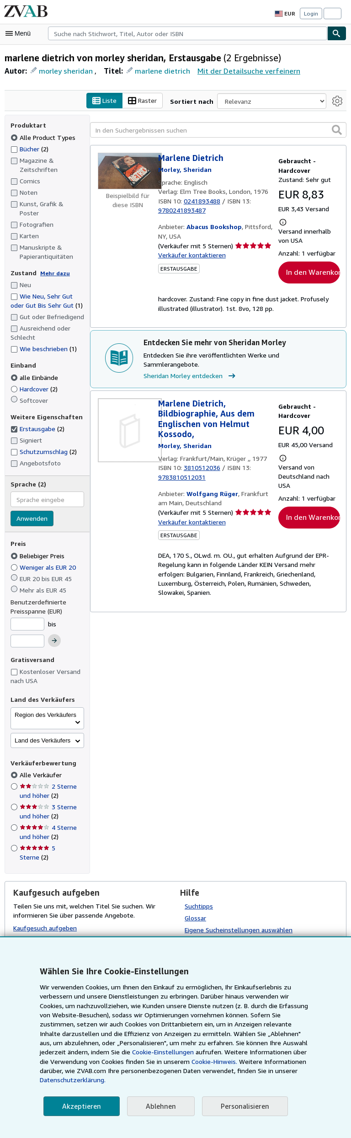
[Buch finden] (337, 33)
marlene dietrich (160, 71)
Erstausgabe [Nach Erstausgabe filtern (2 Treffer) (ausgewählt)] (38, 420)
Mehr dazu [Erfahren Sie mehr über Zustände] (55, 265)
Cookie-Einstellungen (80, 1061)
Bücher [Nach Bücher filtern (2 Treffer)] (30, 149)
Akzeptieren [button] (80, 1106)
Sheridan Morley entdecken (190, 368)
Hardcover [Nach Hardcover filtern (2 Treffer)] (35, 380)
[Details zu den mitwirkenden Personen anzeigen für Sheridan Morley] (185, 170)
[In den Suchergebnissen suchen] (218, 131)
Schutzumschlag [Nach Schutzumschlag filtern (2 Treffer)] (43, 443)
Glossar (196, 909)
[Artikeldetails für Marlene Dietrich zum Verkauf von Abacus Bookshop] (128, 172)
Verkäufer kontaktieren (190, 256)
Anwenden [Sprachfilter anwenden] (31, 510)
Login (311, 14)
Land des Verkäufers (42, 732)
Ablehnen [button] (158, 1106)
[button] (337, 131)
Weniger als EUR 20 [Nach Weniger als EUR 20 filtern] (45, 558)
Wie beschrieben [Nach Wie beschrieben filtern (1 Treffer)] (44, 340)
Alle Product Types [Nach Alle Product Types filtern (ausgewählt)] (42, 138)
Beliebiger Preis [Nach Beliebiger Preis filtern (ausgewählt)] (38, 547)
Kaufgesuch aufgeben (44, 920)
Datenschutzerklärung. (245, 1080)
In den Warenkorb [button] (313, 274)
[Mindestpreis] (27, 615)
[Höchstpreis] (27, 633)
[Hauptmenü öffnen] (20, 33)
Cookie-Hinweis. (127, 1070)
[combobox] (187, 33)
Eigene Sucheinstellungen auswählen (238, 921)
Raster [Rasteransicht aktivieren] (147, 102)
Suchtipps (199, 897)
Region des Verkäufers (45, 706)
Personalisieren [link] (240, 1106)
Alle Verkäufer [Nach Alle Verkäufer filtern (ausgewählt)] (40, 766)
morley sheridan (65, 71)
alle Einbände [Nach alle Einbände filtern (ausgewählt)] (35, 369)
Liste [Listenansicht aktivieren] (109, 102)
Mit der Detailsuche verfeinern (241, 71)
